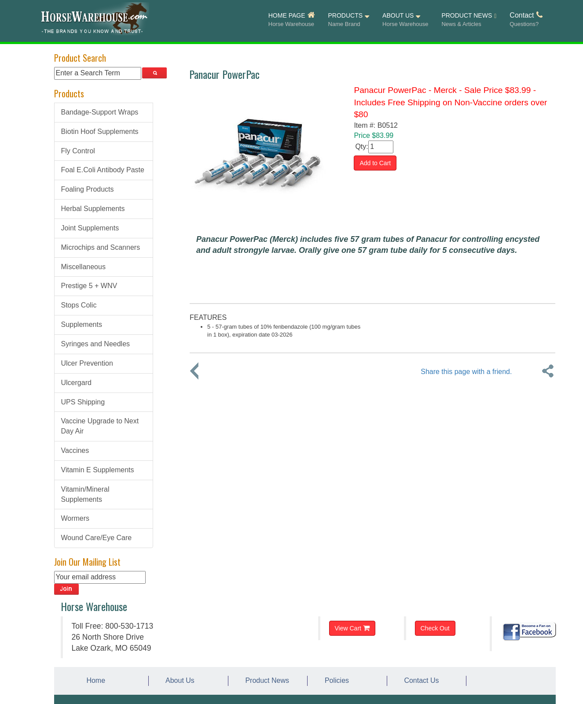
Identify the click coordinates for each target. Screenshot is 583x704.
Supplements (81, 324)
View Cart (352, 628)
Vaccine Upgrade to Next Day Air (100, 426)
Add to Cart (375, 163)
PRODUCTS (349, 20)
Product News (265, 680)
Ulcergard (76, 382)
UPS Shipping (83, 402)
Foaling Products (87, 189)
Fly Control (78, 151)
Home (94, 680)
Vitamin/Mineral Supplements (85, 494)
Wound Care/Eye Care (96, 537)
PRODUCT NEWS (468, 20)
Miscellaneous (83, 266)
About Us (178, 680)
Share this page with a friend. (466, 371)
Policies (335, 680)
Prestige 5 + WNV (89, 285)
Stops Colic (79, 305)
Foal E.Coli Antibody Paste (102, 170)
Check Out (435, 628)
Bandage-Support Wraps (100, 112)
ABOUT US (405, 20)
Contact (526, 20)
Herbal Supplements (93, 208)
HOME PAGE (291, 20)
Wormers (75, 518)
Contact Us (419, 680)
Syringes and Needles (95, 344)
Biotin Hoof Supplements (100, 131)
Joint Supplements (90, 228)
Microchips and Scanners (100, 247)
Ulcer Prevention (87, 363)
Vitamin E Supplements (97, 470)
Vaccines (75, 450)
